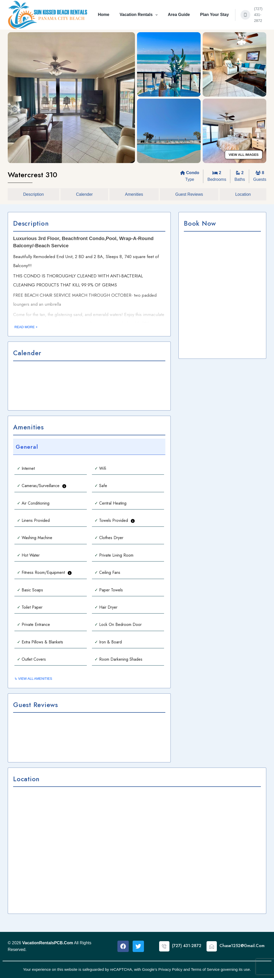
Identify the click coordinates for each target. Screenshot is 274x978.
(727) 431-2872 (258, 15)
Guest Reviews (189, 194)
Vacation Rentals (139, 15)
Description (33, 194)
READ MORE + (26, 327)
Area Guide (179, 14)
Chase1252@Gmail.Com (241, 946)
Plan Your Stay (214, 14)
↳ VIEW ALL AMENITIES (33, 679)
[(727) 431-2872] (245, 15)
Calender (84, 194)
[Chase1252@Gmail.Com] (211, 946)
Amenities (134, 194)
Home (103, 14)
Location (243, 194)
